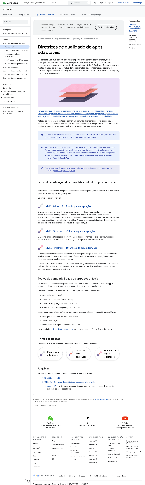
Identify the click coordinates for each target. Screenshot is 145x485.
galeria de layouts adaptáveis (64, 171)
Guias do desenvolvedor (113, 449)
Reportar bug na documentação (132, 447)
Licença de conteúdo (101, 399)
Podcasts (36, 467)
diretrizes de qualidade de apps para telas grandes (78, 137)
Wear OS (73, 447)
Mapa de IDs (52, 386)
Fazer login (137, 3)
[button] (15, 43)
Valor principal (23, 15)
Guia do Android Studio (114, 444)
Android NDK (112, 461)
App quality (9, 9)
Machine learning (58, 445)
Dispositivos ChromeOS (74, 451)
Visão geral (7, 15)
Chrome (72, 476)
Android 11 (93, 463)
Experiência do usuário (90, 39)
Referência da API (114, 454)
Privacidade (56, 455)
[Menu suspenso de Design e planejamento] (45, 2)
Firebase (82, 476)
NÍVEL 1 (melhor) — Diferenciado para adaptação (71, 248)
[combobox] (79, 3)
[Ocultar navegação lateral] (27, 481)
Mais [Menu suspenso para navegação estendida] (52, 3)
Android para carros (77, 456)
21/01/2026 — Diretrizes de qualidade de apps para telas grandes (68, 382)
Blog (34, 463)
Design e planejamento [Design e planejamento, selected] (33, 3)
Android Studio (124, 3)
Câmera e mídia (57, 452)
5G (53, 459)
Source (35, 456)
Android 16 (93, 445)
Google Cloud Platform (98, 476)
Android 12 (93, 459)
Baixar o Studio (113, 458)
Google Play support (133, 452)
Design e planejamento (62, 39)
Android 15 (93, 448)
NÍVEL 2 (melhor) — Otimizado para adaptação (70, 231)
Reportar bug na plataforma (132, 442)
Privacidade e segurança (91, 15)
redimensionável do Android (62, 329)
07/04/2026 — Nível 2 (51, 378)
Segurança (37, 452)
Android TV (74, 459)
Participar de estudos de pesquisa (133, 456)
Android (36, 443)
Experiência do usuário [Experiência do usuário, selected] (45, 15)
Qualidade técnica (67, 15)
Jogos (54, 441)
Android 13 (93, 455)
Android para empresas (38, 448)
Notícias (36, 459)
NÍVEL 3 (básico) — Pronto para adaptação (68, 206)
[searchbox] (15, 22)
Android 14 (93, 452)
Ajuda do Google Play (61, 158)
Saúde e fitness (57, 448)
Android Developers (44, 39)
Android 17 (93, 441)
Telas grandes (75, 443)
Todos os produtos (119, 476)
